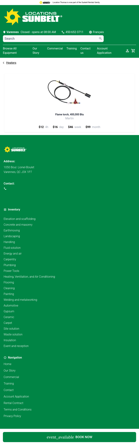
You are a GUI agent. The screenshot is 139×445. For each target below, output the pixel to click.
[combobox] (53, 38)
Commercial (55, 48)
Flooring (9, 282)
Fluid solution (12, 247)
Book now (69, 437)
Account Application (16, 396)
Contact (9, 390)
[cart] (133, 51)
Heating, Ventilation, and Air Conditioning (29, 276)
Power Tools (11, 271)
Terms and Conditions (17, 409)
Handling (9, 242)
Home (7, 364)
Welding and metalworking (20, 299)
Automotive (11, 305)
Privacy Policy (12, 416)
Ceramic (9, 317)
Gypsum (9, 311)
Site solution (11, 328)
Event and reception (16, 346)
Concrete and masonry (18, 224)
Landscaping (12, 236)
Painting (9, 294)
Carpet (8, 323)
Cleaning (9, 288)
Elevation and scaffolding (19, 219)
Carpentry (10, 259)
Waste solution (13, 334)
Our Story (36, 51)
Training (71, 48)
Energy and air (13, 253)
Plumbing (10, 265)
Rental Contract (13, 403)
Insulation (10, 340)
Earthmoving (12, 230)
